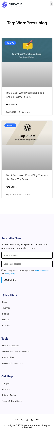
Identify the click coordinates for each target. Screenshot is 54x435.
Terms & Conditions (41, 271)
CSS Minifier (8, 357)
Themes (6, 307)
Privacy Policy (10, 274)
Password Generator (12, 363)
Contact (6, 389)
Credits (6, 325)
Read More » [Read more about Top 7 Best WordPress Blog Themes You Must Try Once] (11, 187)
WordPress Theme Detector (16, 351)
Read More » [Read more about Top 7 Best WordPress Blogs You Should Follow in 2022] (11, 105)
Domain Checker (10, 345)
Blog (4, 302)
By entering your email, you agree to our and (25, 272)
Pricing (5, 313)
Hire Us (5, 319)
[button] (51, 3)
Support (6, 383)
